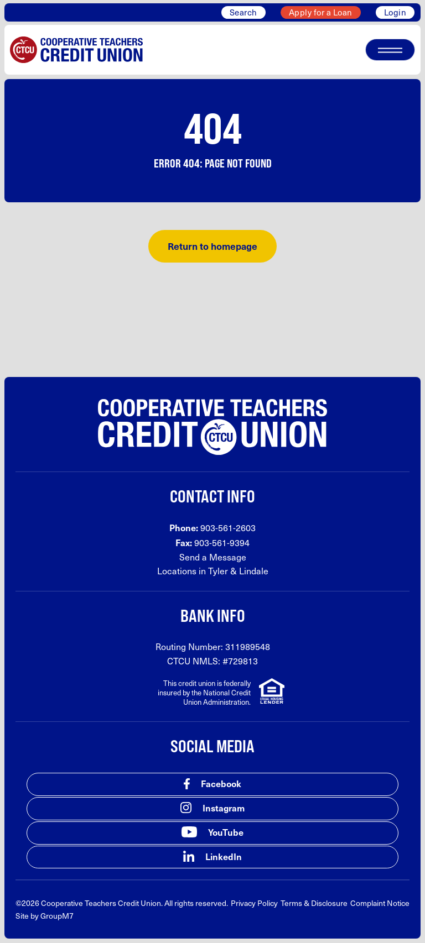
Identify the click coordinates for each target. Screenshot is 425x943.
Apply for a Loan (321, 12)
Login (395, 12)
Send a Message (212, 557)
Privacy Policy (254, 903)
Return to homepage (212, 246)
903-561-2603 (228, 527)
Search (243, 12)
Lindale (253, 571)
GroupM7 (57, 915)
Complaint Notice (380, 903)
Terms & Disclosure (314, 903)
